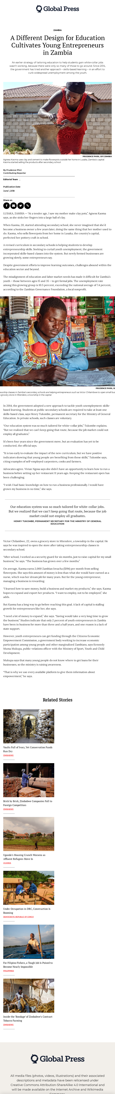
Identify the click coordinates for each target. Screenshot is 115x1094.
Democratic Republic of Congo (18, 917)
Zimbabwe (8, 755)
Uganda (7, 863)
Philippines (8, 971)
